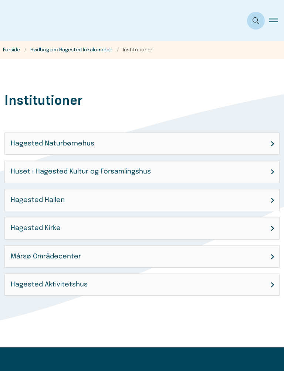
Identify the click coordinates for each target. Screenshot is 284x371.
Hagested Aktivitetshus (49, 284)
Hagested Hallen (38, 200)
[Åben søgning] (256, 21)
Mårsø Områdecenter (46, 256)
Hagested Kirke (36, 228)
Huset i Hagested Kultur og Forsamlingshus (81, 171)
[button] (276, 20)
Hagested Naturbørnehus (52, 143)
